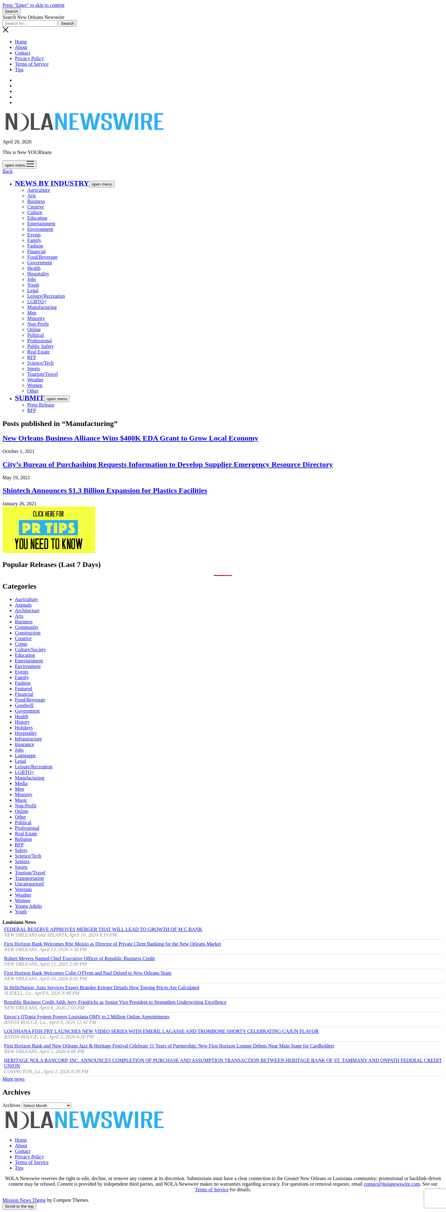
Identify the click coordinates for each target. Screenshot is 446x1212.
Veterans (23, 889)
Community (26, 627)
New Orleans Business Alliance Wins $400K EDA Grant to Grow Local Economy (130, 438)
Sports (33, 368)
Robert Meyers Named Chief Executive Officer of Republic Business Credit (79, 958)
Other (32, 390)
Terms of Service (32, 64)
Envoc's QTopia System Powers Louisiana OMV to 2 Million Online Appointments (86, 1016)
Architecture (27, 610)
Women (34, 385)
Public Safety (40, 346)
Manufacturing (42, 307)
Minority (36, 318)
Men (31, 312)
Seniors (22, 861)
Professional (39, 340)
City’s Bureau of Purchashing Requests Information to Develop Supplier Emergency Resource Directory (167, 464)
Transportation (29, 878)
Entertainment (41, 223)
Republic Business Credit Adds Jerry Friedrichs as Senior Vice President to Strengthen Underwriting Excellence (115, 1002)
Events (34, 234)
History (22, 722)
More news (13, 1079)
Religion (23, 839)
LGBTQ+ (36, 301)
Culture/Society (30, 649)
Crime (21, 644)
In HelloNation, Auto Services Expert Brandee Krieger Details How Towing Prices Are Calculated (101, 987)
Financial (36, 251)
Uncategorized (29, 883)
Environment (40, 229)
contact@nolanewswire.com (392, 1184)
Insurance (24, 744)
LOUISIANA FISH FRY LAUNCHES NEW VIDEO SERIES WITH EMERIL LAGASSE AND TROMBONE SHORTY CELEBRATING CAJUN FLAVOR (161, 1031)
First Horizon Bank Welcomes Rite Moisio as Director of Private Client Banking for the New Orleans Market (112, 943)
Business (36, 201)
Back (7, 171)
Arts (31, 195)
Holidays (24, 727)
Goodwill (24, 705)
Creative (35, 206)
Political (35, 335)
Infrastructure (28, 738)
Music (21, 800)
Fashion (35, 245)
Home (21, 41)
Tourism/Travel (42, 374)
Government (39, 262)
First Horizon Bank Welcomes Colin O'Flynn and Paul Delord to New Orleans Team (87, 973)
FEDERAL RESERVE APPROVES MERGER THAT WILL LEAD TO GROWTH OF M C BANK (103, 929)
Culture (34, 212)
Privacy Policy (29, 58)
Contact (22, 52)
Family (34, 240)
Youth (33, 285)
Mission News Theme (24, 1200)
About (21, 47)
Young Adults (28, 906)
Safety (21, 850)
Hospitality (38, 273)
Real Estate (38, 351)
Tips (19, 69)
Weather (35, 379)
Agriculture (38, 190)
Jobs (31, 279)
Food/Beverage (42, 257)
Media (21, 783)
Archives (11, 1105)
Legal (32, 290)
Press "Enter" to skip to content (33, 5)
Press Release (41, 404)
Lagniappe (25, 755)
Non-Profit (38, 324)
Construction (28, 632)
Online (34, 329)
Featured (23, 688)
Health (34, 268)
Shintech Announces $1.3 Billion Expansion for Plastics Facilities (104, 490)
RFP (31, 357)
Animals (23, 605)
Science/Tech (40, 363)
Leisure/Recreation (46, 296)
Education (37, 218)
